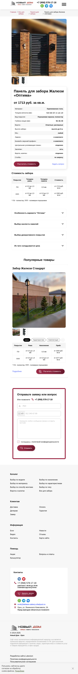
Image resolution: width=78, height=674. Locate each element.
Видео (12, 538)
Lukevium (29, 659)
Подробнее (19, 671)
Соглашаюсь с (40, 445)
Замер (12, 518)
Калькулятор (15, 561)
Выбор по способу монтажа (21, 490)
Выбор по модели (17, 483)
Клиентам (15, 505)
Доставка (14, 510)
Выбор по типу (45, 490)
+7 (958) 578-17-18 (46, 2)
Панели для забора (34, 13)
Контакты (14, 541)
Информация (16, 528)
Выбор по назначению (48, 483)
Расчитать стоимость (52, 371)
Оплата (42, 510)
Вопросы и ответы (46, 558)
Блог (12, 534)
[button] (13, 260)
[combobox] (21, 413)
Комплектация (53, 340)
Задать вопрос (58, 164)
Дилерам (14, 514)
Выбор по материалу (19, 487)
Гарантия (43, 514)
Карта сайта (44, 541)
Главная (13, 12)
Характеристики (38, 340)
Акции (12, 558)
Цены (27, 340)
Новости (42, 534)
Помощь (14, 552)
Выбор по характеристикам (50, 487)
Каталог (14, 477)
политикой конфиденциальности (45, 445)
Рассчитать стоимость (26, 164)
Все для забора (21, 13)
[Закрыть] (73, 668)
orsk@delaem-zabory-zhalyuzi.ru (31, 608)
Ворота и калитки (17, 494)
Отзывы (42, 538)
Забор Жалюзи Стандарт (28, 268)
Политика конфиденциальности (23, 662)
